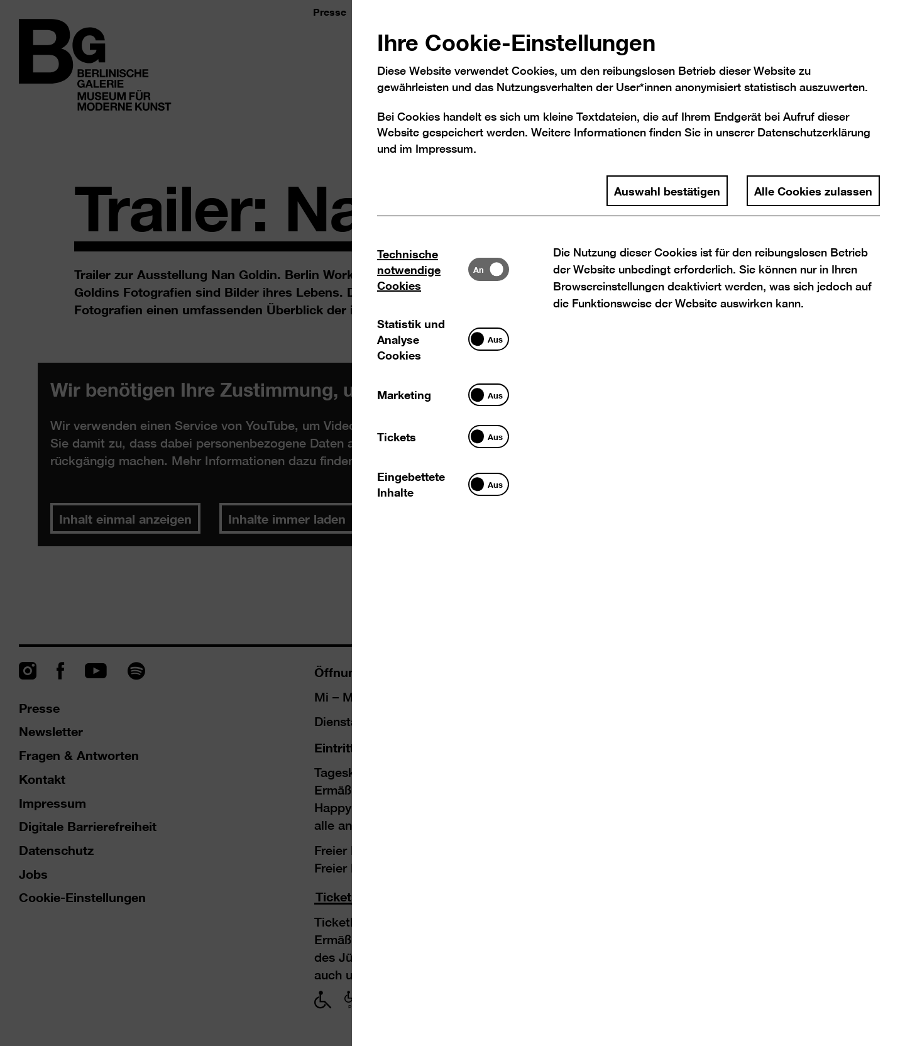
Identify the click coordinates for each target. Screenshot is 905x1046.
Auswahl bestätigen (667, 190)
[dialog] (452, 523)
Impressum (444, 148)
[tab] (422, 269)
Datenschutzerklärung (813, 132)
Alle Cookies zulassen (813, 190)
